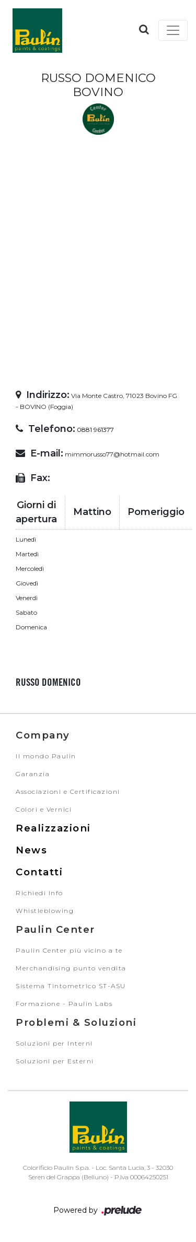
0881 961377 (95, 429)
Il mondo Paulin (46, 756)
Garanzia (33, 774)
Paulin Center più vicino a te (69, 950)
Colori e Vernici (44, 809)
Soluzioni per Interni (54, 1043)
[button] (144, 29)
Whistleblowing (45, 911)
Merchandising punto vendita (71, 968)
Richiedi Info (39, 893)
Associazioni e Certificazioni (68, 791)
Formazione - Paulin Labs (64, 1003)
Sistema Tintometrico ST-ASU (71, 986)
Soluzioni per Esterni (55, 1061)
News (31, 850)
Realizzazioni (53, 828)
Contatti (39, 872)
